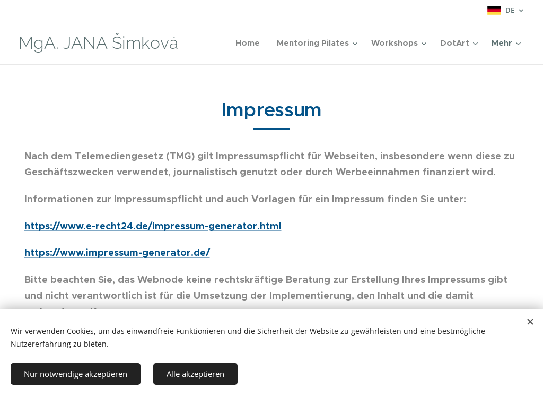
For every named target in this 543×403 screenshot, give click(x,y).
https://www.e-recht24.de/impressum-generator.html (153, 226)
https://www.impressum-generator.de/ (117, 252)
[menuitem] (250, 43)
